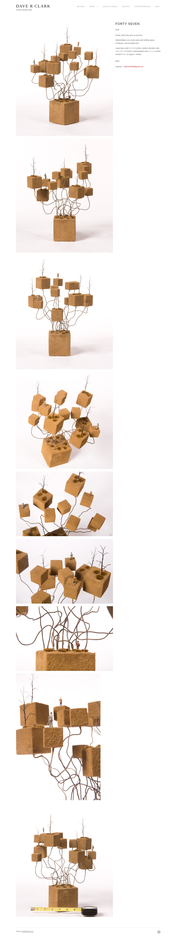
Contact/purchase (142, 6)
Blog (157, 6)
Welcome (80, 6)
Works (93, 7)
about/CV (126, 6)
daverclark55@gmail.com (133, 67)
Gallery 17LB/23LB (110, 6)
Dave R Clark (33, 6)
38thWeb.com (27, 931)
